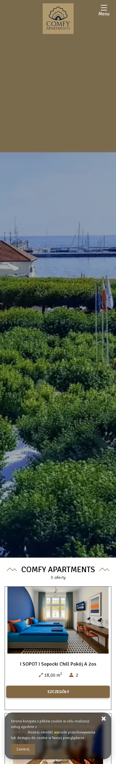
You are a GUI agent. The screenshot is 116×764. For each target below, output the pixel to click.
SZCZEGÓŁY (58, 691)
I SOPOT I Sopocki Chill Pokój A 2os (58, 664)
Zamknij (22, 749)
